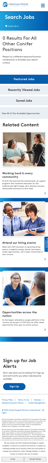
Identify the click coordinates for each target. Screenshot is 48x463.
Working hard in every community (17, 175)
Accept (12, 459)
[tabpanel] (24, 113)
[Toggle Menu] (43, 5)
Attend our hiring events (19, 243)
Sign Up (14, 386)
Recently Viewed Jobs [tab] (24, 90)
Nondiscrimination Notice (12, 403)
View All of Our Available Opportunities (21, 114)
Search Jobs (19, 17)
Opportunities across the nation (19, 314)
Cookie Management (36, 403)
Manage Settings (35, 459)
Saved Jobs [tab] (24, 100)
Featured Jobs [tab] (24, 79)
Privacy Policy (7, 400)
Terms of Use (23, 400)
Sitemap (37, 400)
